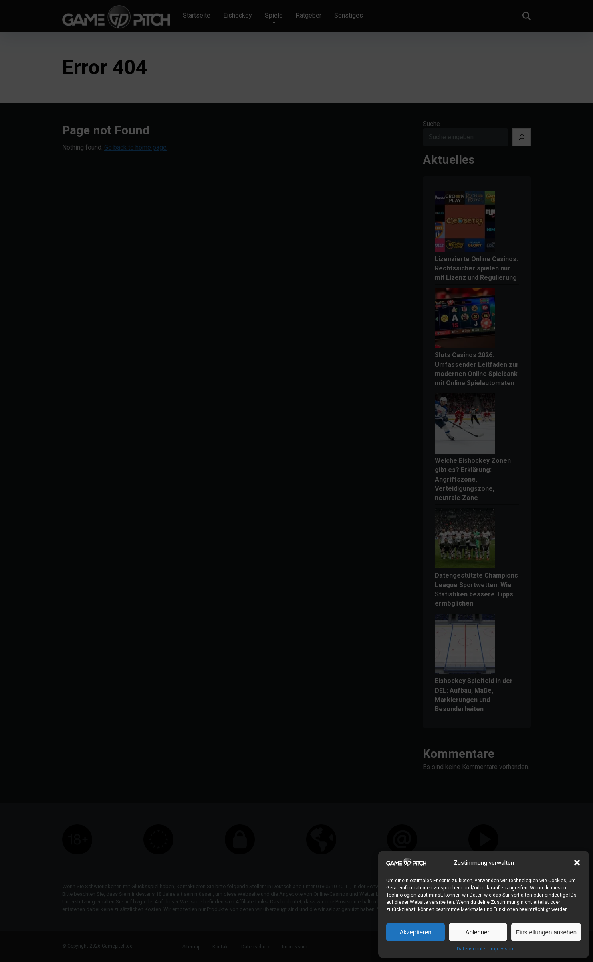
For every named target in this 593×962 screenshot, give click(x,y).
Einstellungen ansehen (546, 932)
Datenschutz (471, 949)
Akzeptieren (415, 932)
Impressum (502, 949)
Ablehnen (477, 932)
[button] (577, 863)
